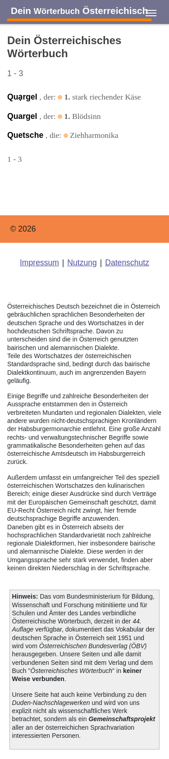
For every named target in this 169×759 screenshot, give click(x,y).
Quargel (23, 116)
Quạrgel (23, 96)
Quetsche (26, 135)
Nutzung (82, 262)
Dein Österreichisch (79, 10)
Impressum (39, 262)
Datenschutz (127, 262)
